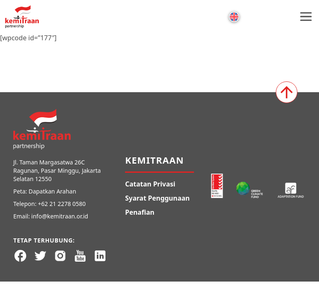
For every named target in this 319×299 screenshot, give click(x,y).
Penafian (139, 212)
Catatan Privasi (150, 184)
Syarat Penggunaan (157, 198)
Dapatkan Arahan (52, 191)
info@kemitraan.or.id (59, 216)
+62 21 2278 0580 (62, 204)
